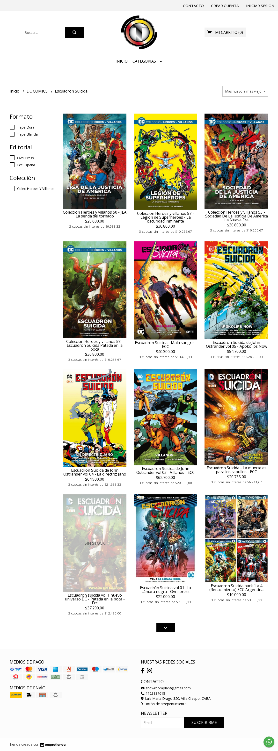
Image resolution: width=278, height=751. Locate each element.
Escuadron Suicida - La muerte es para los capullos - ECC (236, 469)
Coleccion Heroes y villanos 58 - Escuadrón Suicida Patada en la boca (94, 345)
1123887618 (153, 693)
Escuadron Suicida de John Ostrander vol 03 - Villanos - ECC (165, 470)
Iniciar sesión (260, 5)
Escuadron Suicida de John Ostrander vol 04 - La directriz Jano (94, 472)
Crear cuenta (225, 5)
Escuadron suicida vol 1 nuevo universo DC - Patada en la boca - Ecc (95, 599)
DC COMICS (38, 91)
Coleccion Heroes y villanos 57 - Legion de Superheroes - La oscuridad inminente (165, 217)
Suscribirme (204, 722)
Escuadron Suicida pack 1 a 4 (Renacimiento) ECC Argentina (236, 587)
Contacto (193, 5)
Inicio (122, 61)
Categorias (147, 61)
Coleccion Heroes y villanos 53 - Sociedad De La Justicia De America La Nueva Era (236, 216)
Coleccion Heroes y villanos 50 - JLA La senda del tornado (94, 214)
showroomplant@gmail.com (166, 688)
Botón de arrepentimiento (164, 703)
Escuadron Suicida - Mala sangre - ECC (165, 344)
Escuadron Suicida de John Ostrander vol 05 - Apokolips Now (236, 344)
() (225, 32)
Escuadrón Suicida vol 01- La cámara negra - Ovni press (165, 589)
